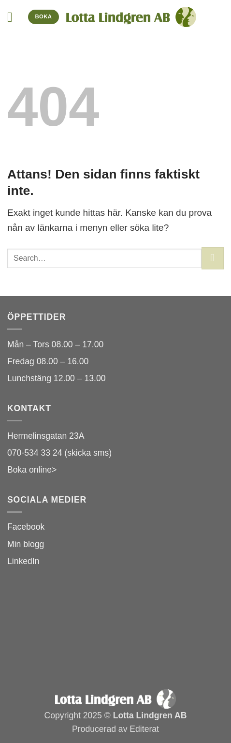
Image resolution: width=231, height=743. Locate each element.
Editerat (144, 729)
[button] (14, 17)
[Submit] (213, 258)
